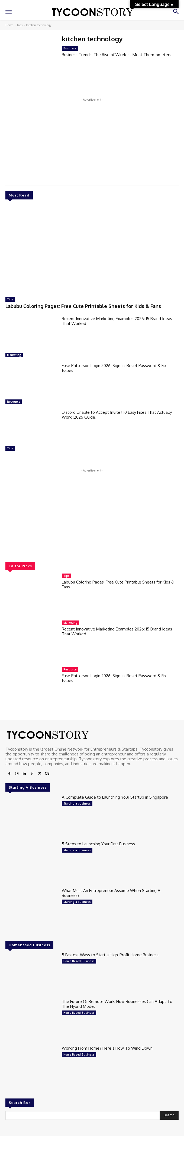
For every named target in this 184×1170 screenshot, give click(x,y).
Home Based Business (79, 961)
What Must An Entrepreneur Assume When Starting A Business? (111, 893)
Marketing (14, 355)
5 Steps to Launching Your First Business (98, 843)
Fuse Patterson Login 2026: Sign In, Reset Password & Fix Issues (114, 368)
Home (9, 25)
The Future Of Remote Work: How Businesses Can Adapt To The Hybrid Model (117, 1004)
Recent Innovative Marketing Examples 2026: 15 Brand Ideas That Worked (117, 321)
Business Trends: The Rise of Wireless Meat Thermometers (116, 54)
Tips (10, 299)
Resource (13, 401)
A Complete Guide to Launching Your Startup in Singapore (115, 797)
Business (69, 48)
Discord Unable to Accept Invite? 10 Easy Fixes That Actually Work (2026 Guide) (117, 415)
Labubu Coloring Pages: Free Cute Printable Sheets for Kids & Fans (83, 306)
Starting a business (77, 803)
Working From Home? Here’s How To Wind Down (107, 1048)
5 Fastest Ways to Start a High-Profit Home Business (110, 954)
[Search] (169, 1115)
